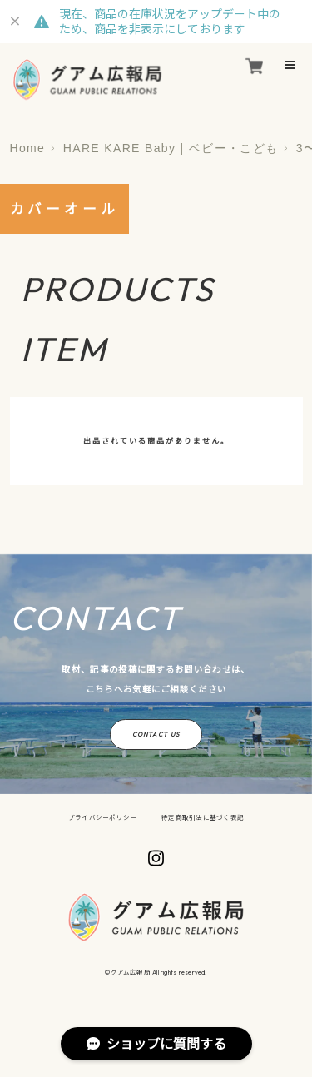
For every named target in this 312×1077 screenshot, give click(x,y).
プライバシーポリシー (102, 817)
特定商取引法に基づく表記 (202, 817)
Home (28, 148)
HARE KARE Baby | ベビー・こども (171, 148)
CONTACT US (156, 734)
